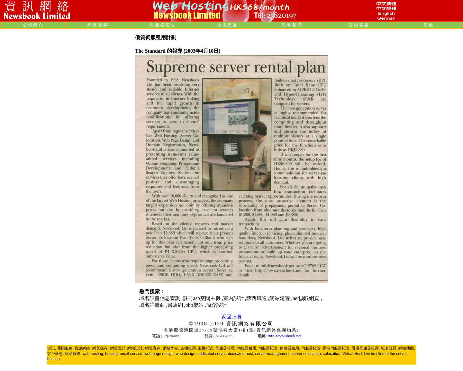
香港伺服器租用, (366, 348)
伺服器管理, (225, 348)
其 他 (428, 24)
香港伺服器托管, (336, 348)
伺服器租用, (247, 348)
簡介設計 (216, 305)
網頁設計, (118, 348)
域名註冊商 (152, 305)
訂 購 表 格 (359, 24)
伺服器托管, (268, 348)
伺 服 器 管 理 (162, 24)
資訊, (51, 348)
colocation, (332, 353)
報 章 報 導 (292, 24)
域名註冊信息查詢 (160, 298)
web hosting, (93, 353)
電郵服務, (65, 348)
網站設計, (135, 348)
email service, (131, 353)
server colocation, (307, 353)
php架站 (195, 305)
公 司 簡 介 (33, 24)
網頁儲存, (100, 348)
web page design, (159, 353)
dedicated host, (241, 353)
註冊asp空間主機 (202, 298)
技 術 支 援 (227, 24)
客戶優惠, (55, 353)
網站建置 (280, 298)
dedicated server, (212, 353)
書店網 (176, 305)
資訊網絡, (83, 348)
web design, (186, 353)
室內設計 (234, 298)
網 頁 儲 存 (97, 24)
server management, (273, 353)
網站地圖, (406, 348)
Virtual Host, (352, 353)
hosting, (112, 353)
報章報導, (73, 353)
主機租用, (188, 348)
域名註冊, (389, 348)
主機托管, (206, 348)
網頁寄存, (153, 348)
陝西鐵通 (257, 298)
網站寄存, (171, 348)
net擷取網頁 (307, 298)
